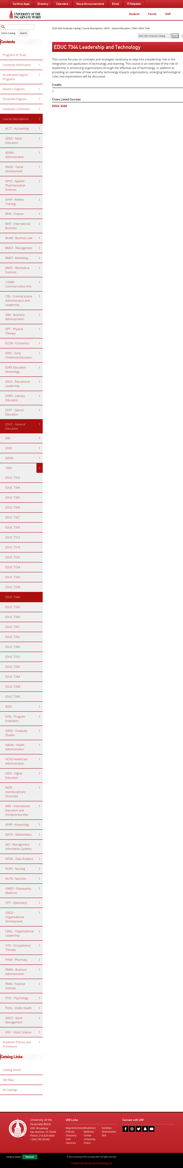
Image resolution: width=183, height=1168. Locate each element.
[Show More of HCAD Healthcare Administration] (39, 759)
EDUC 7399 (12, 697)
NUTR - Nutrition (15, 879)
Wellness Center (89, 1133)
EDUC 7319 (12, 547)
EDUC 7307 (12, 517)
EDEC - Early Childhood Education (18, 355)
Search (23, 33)
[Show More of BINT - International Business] (39, 224)
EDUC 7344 (12, 597)
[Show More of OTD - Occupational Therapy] (39, 945)
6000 (8, 448)
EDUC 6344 (59, 106)
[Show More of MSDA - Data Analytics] (39, 859)
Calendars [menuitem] (62, 4)
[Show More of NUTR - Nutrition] (39, 878)
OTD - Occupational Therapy (17, 948)
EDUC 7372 (12, 657)
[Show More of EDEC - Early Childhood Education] (39, 353)
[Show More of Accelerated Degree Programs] (39, 75)
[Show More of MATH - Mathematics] (39, 834)
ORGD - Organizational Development (14, 917)
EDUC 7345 (12, 607)
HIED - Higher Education (14, 775)
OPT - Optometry (16, 903)
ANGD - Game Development (14, 169)
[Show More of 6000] (39, 448)
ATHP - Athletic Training (14, 202)
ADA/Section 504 (109, 1133)
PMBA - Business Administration (16, 972)
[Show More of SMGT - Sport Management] (39, 1018)
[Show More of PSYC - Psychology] (39, 998)
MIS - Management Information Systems (18, 847)
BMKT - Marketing (16, 258)
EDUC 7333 (12, 557)
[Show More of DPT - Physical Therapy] (39, 329)
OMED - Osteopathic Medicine (18, 891)
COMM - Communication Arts (18, 284)
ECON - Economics (17, 343)
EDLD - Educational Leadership (17, 384)
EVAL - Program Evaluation (15, 719)
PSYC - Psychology (16, 998)
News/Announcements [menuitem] (90, 4)
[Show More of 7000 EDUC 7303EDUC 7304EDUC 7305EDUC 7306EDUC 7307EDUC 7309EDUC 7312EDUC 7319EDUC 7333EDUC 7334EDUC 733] (39, 468)
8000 (8, 707)
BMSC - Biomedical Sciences (17, 270)
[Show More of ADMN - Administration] (39, 152)
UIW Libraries (71, 1141)
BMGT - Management (18, 248)
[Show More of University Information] (39, 65)
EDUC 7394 (12, 677)
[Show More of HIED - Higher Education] (39, 773)
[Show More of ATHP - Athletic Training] (39, 199)
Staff (167, 14)
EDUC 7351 (12, 627)
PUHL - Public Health (18, 1008)
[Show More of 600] (39, 438)
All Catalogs (10, 1090)
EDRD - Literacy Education (15, 398)
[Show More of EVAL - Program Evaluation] (39, 716)
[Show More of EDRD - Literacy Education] (39, 396)
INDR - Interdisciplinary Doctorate (15, 792)
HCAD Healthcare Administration (16, 761)
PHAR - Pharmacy (16, 960)
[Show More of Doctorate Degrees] (39, 99)
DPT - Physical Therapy (14, 331)
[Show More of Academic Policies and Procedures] (39, 1042)
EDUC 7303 (12, 478)
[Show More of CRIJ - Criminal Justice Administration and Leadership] (39, 296)
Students (134, 14)
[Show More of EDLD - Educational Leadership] (39, 381)
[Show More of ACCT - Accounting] (39, 128)
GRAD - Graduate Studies (16, 733)
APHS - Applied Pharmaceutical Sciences (15, 185)
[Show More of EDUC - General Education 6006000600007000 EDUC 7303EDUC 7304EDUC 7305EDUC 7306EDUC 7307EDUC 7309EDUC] (39, 424)
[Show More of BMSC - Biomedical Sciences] (39, 268)
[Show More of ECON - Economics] (39, 343)
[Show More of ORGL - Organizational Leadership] (39, 931)
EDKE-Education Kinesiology (15, 369)
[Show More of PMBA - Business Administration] (39, 969)
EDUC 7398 (12, 687)
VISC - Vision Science (18, 1032)
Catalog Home (12, 1070)
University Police (89, 1141)
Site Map (8, 1080)
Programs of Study (14, 55)
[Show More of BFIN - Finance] (39, 214)
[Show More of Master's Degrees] (39, 89)
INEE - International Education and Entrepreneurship (17, 810)
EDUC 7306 (12, 507)
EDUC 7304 (12, 488)
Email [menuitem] (115, 4)
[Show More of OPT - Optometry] (39, 903)
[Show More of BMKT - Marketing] (39, 258)
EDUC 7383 (12, 667)
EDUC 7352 (12, 637)
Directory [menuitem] (43, 4)
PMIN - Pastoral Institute (15, 986)
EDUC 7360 (12, 647)
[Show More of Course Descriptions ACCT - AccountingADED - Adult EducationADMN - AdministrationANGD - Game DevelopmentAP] (39, 119)
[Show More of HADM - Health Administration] (39, 745)
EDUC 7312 (12, 537)
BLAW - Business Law (18, 238)
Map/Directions (73, 1128)
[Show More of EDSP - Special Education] (39, 410)
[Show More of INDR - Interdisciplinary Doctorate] (39, 787)
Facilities (107, 1128)
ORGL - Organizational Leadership (19, 933)
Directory (71, 1135)
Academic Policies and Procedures (17, 1044)
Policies (70, 1131)
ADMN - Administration (14, 155)
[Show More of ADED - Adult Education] (39, 138)
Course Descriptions (15, 119)
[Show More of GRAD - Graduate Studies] (39, 731)
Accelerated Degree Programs (15, 77)
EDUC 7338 (12, 587)
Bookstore (90, 1128)
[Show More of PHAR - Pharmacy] (39, 959)
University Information (17, 65)
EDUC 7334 (12, 567)
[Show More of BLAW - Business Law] (39, 238)
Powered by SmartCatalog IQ (91, 1163)
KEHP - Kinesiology (17, 825)
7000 (8, 468)
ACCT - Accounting (17, 128)
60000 (9, 458)
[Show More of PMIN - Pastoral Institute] (39, 984)
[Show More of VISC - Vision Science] (39, 1032)
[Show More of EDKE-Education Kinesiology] (39, 367)
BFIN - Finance (14, 214)
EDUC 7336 (12, 577)
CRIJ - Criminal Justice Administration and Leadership (18, 300)
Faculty (152, 14)
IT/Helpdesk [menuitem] (134, 4)
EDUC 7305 (12, 497)
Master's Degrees (14, 89)
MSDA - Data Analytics (19, 859)
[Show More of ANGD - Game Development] (39, 167)
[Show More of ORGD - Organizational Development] (39, 913)
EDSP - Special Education (14, 412)
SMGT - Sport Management (13, 1020)
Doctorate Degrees (15, 99)
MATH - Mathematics (18, 834)
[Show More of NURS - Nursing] (39, 868)
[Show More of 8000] (39, 706)
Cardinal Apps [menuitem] (21, 4)
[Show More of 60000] (39, 458)
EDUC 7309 (12, 527)
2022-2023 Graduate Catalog (66, 28)
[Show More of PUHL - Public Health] (39, 1008)
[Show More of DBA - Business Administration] (39, 315)
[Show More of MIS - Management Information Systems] (39, 844)
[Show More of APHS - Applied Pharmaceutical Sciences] (39, 181)
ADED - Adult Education (13, 141)
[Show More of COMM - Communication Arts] (39, 282)
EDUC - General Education (15, 426)
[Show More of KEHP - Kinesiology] (39, 824)
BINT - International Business (17, 226)
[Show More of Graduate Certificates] (39, 109)
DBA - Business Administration (15, 317)
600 (7, 438)
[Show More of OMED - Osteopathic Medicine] (39, 888)
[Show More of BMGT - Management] (39, 248)
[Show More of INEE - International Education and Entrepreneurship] (39, 806)
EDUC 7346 (12, 617)
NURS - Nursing (15, 869)
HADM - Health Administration (14, 747)
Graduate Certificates (16, 109)
